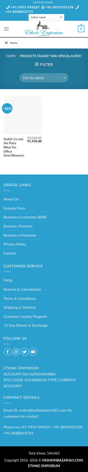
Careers (10, 253)
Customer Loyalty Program (25, 316)
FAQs (8, 280)
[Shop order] (44, 77)
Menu (11, 43)
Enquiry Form (15, 208)
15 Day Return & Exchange (26, 325)
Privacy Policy (15, 244)
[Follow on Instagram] (16, 352)
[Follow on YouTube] (33, 352)
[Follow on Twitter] (25, 352)
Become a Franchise (20, 235)
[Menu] (6, 29)
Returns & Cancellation (22, 289)
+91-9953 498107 (23, 7)
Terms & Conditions (20, 298)
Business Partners (18, 226)
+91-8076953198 (57, 7)
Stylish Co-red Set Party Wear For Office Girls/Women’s (14, 147)
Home (10, 56)
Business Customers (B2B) (25, 217)
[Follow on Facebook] (8, 352)
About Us (11, 199)
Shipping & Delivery (20, 307)
